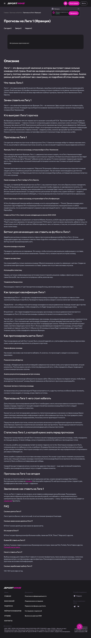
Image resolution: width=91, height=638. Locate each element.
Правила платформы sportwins (35, 606)
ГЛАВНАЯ (7, 596)
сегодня (29, 481)
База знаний (9, 601)
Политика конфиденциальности (35, 596)
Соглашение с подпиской (33, 611)
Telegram (77, 596)
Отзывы (7, 616)
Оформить (73, 13)
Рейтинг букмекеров (12, 611)
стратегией (8, 501)
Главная (6, 12)
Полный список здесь (12, 547)
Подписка (8, 606)
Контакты (8, 621)
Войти (84, 3)
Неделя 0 (28, 28)
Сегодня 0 (7, 28)
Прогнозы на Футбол (16, 12)
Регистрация (74, 3)
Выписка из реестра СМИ (33, 616)
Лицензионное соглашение (34, 601)
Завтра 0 (18, 28)
